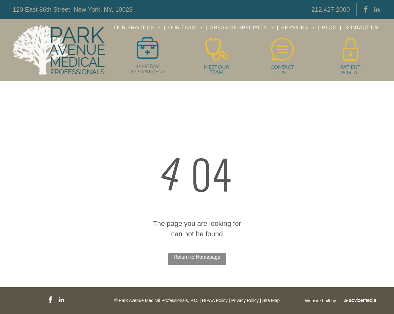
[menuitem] (138, 28)
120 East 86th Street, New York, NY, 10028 (73, 9)
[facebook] (366, 10)
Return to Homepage (197, 257)
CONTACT (282, 67)
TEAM (216, 72)
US (282, 72)
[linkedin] (376, 10)
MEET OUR (216, 67)
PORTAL (350, 72)
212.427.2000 (330, 9)
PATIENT (350, 67)
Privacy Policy (245, 300)
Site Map (271, 300)
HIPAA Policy (215, 300)
